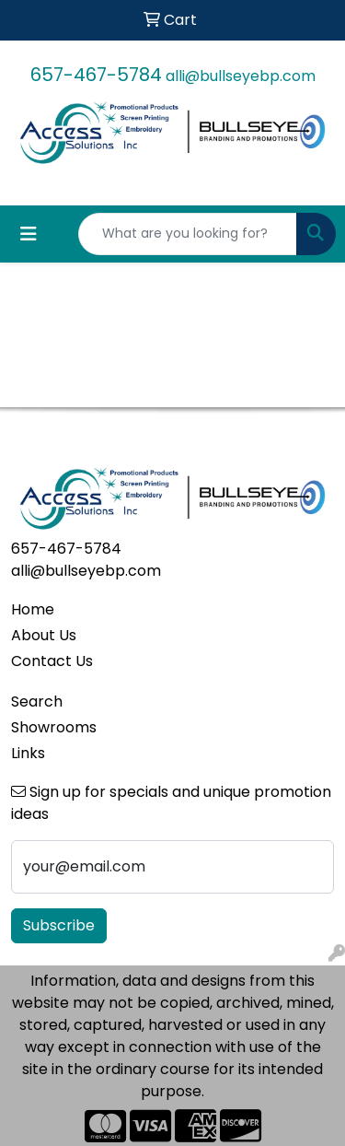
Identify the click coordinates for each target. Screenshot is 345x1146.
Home (32, 609)
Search (37, 701)
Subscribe (59, 925)
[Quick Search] (187, 234)
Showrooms (54, 727)
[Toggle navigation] (28, 234)
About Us (43, 635)
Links (28, 753)
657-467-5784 (96, 75)
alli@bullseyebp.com (241, 76)
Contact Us (52, 661)
